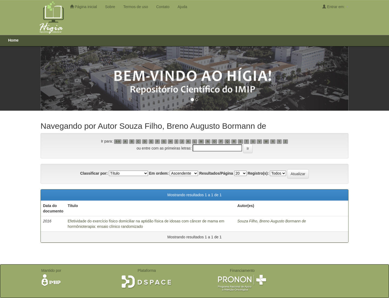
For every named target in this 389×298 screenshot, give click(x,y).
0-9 (118, 141)
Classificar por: (94, 173)
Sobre (110, 7)
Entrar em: (335, 6)
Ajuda (182, 7)
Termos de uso (135, 7)
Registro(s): (258, 173)
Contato (162, 7)
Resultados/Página (216, 173)
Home (13, 40)
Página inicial (83, 6)
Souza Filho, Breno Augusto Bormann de (271, 221)
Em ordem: (159, 173)
